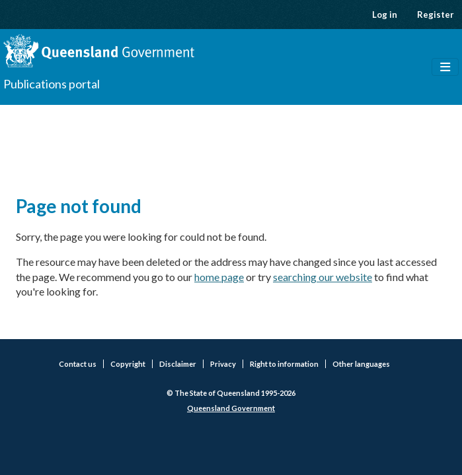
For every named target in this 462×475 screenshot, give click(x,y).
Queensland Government (231, 408)
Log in (384, 14)
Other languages (361, 364)
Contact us (77, 364)
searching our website (322, 276)
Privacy (223, 364)
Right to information (284, 364)
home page (219, 276)
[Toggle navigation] (445, 67)
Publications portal (51, 84)
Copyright (127, 364)
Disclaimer (177, 364)
